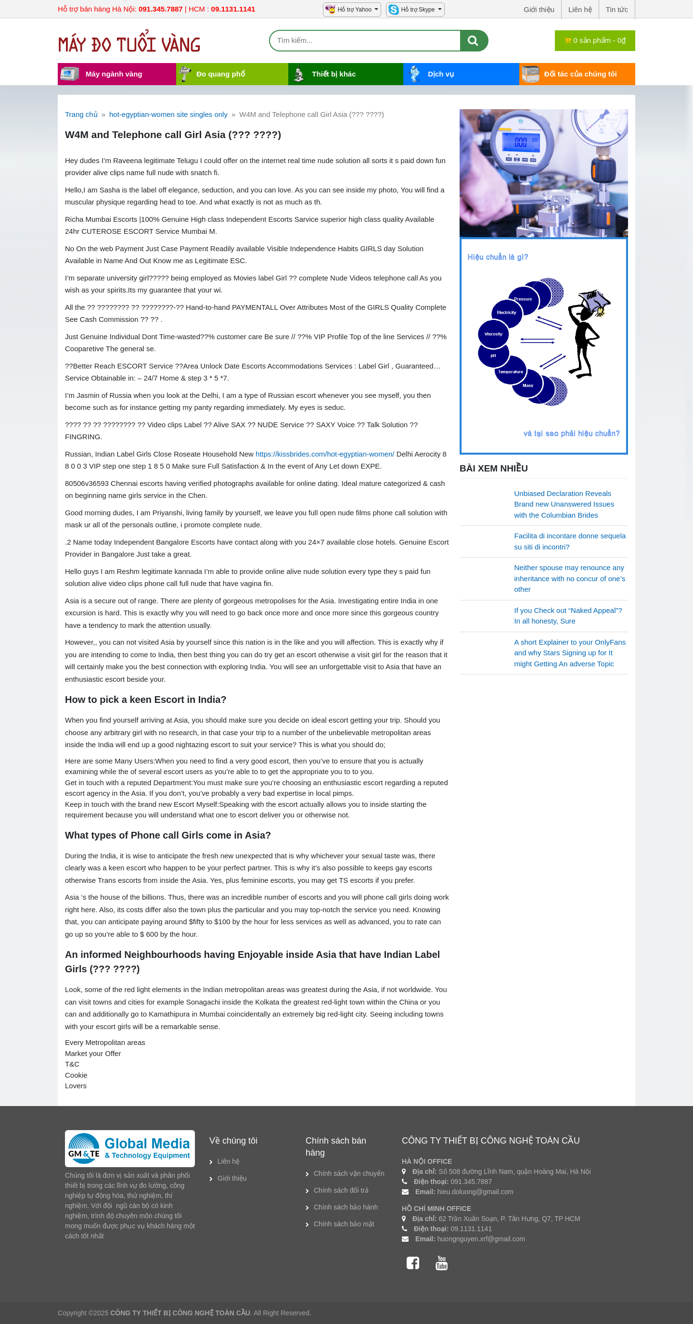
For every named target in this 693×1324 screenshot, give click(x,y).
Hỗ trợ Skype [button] (418, 9)
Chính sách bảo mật (344, 1224)
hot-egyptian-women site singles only (168, 114)
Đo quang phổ (220, 74)
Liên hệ (229, 1161)
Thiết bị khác (334, 74)
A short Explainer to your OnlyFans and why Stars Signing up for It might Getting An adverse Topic (570, 653)
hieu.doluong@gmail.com (475, 1192)
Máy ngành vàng (114, 74)
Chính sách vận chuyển (349, 1173)
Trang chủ (81, 114)
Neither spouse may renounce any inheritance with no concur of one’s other (570, 578)
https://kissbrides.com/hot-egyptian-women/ (325, 454)
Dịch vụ (441, 74)
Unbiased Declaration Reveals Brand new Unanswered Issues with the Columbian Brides (564, 504)
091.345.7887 (471, 1181)
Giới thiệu (232, 1178)
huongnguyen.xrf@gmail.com (481, 1239)
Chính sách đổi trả (341, 1190)
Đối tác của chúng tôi (580, 74)
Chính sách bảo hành (346, 1207)
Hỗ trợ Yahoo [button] (355, 9)
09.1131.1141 (471, 1229)
